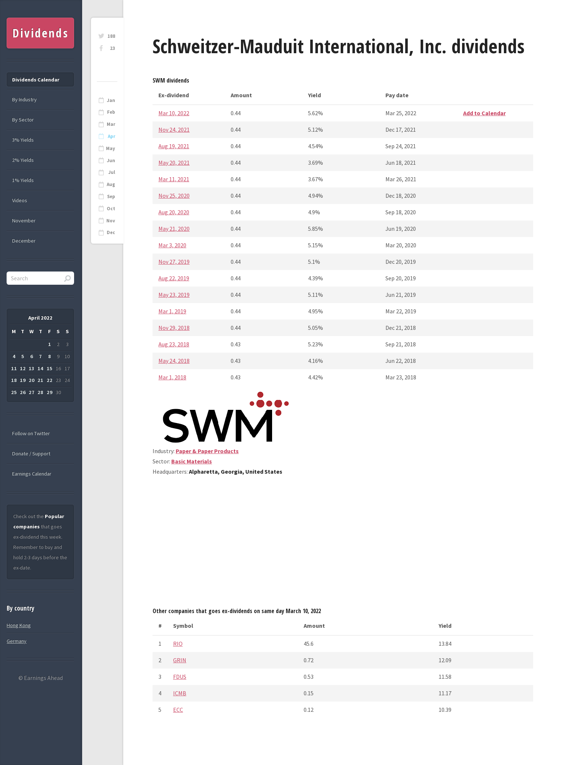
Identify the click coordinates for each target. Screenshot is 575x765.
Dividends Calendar (35, 79)
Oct (111, 208)
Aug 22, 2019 (173, 278)
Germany (16, 641)
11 (14, 368)
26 (23, 392)
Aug (111, 184)
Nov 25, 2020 (174, 195)
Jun (111, 160)
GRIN (179, 660)
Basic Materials (191, 461)
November (24, 220)
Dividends (40, 33)
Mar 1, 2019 (172, 311)
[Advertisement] (343, 544)
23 (112, 48)
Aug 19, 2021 (173, 146)
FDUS (179, 676)
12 (23, 368)
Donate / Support (31, 453)
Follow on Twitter (31, 433)
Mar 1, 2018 (172, 377)
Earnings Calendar (31, 473)
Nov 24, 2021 (174, 129)
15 (49, 368)
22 (49, 380)
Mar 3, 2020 (172, 245)
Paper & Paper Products (207, 451)
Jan (111, 100)
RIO (178, 643)
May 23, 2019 (174, 294)
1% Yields (23, 180)
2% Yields (23, 160)
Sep (111, 196)
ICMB (179, 693)
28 (40, 392)
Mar (111, 124)
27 (31, 392)
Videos (19, 200)
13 (31, 368)
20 (31, 380)
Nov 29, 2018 (174, 327)
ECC (178, 709)
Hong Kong (19, 625)
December (24, 240)
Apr (111, 136)
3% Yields (23, 139)
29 (49, 392)
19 (23, 380)
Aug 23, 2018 (173, 344)
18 (14, 380)
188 (111, 36)
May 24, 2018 (174, 360)
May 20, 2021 (174, 162)
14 (40, 368)
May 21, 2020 (174, 228)
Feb (111, 112)
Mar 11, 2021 (173, 179)
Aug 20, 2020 (173, 212)
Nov (110, 220)
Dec (111, 232)
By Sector (23, 119)
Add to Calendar (484, 113)
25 (14, 392)
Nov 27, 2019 (174, 261)
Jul (111, 172)
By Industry (24, 99)
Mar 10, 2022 (173, 113)
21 (40, 380)
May (110, 148)
